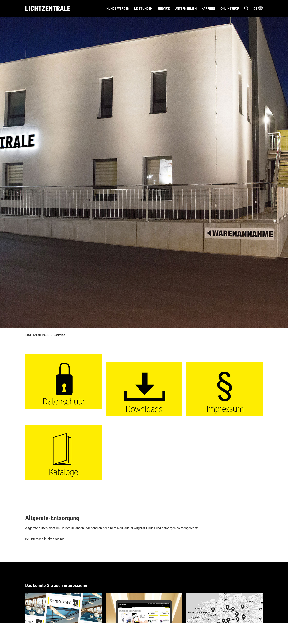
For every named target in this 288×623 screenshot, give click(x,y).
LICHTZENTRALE (37, 335)
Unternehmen (186, 8)
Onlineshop (229, 8)
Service (163, 8)
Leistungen (143, 8)
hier (62, 539)
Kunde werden (117, 8)
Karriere (208, 8)
